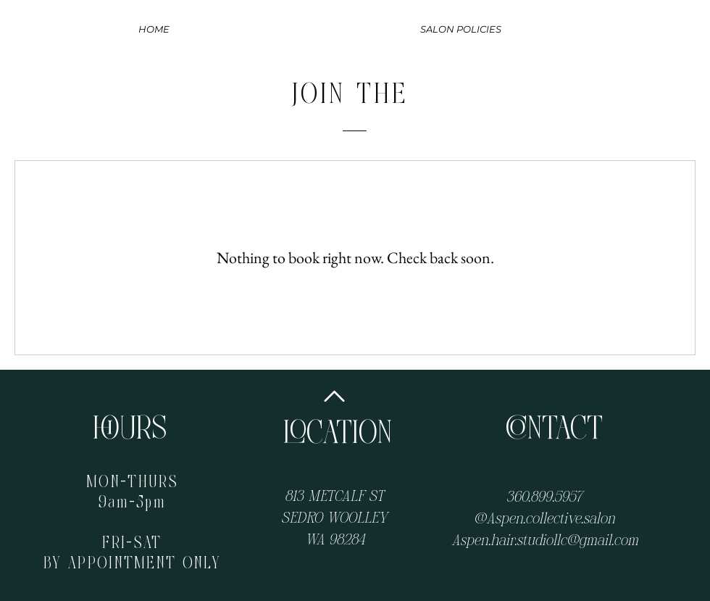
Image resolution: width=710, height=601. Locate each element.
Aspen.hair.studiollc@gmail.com (544, 539)
